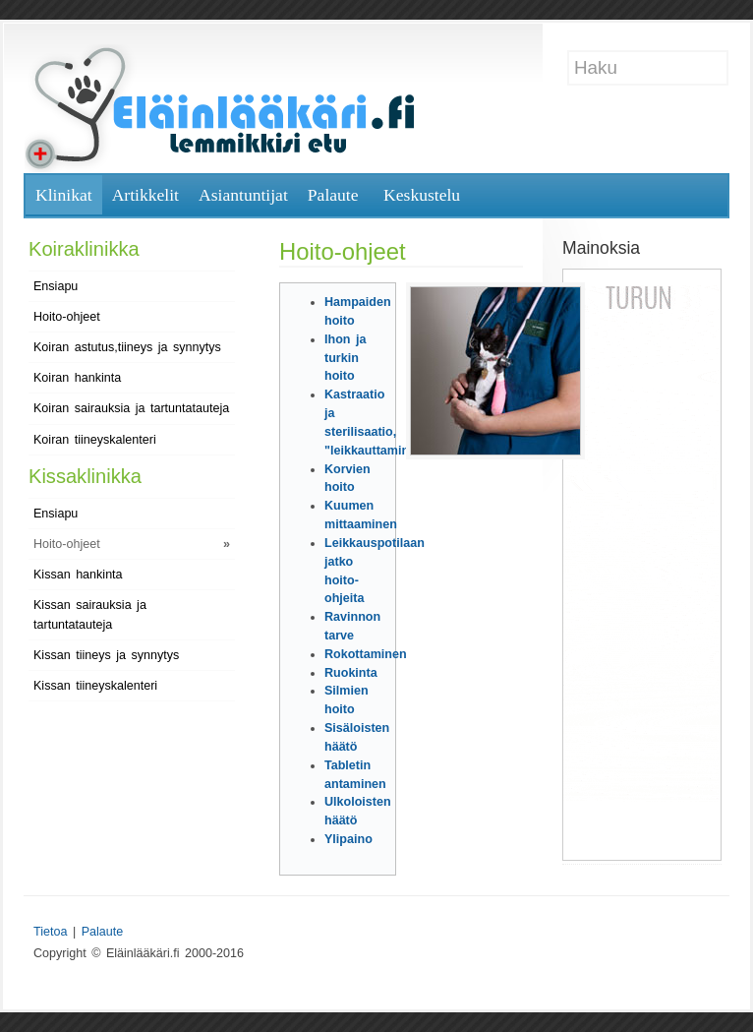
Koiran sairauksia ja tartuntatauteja (131, 408)
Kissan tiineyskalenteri (95, 686)
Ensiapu (55, 286)
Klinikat (63, 195)
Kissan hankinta (78, 574)
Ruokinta (350, 673)
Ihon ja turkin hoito (345, 358)
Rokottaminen (365, 654)
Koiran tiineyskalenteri (94, 440)
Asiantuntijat (243, 195)
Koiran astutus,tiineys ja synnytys (127, 347)
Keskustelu (421, 195)
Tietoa (50, 932)
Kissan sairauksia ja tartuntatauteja (89, 615)
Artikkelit (145, 195)
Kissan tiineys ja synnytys (106, 655)
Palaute (333, 195)
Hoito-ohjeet (66, 317)
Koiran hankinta (77, 378)
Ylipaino (348, 839)
